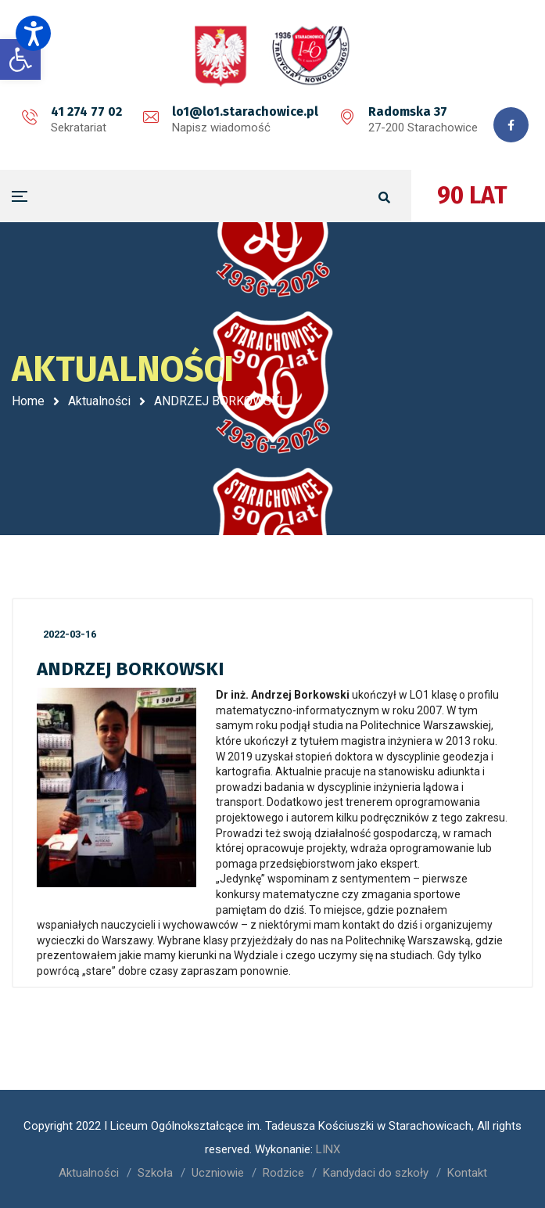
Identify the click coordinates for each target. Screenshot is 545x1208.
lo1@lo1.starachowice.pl (245, 111)
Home (28, 401)
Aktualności (99, 401)
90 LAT (472, 196)
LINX (328, 1149)
